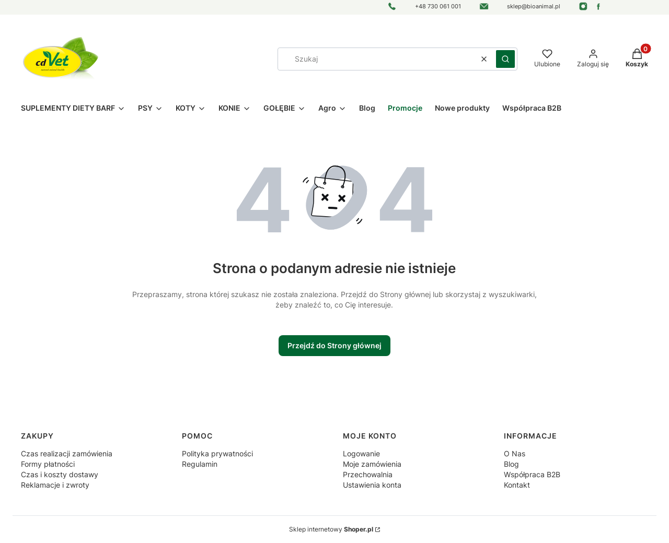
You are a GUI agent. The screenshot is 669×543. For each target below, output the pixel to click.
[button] (505, 59)
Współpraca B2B (532, 474)
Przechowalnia (368, 474)
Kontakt (517, 484)
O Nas (514, 453)
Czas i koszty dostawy (59, 474)
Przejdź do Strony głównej (334, 345)
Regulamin (199, 463)
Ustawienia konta (372, 484)
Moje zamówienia (372, 463)
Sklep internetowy (331, 529)
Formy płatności (48, 463)
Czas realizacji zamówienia (66, 453)
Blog (511, 463)
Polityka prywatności (217, 453)
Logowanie (361, 453)
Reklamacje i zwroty (55, 484)
